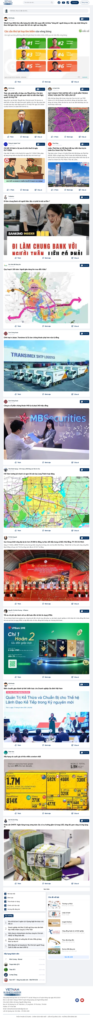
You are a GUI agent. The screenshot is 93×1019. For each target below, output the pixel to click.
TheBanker (11, 196)
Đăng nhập (85, 2)
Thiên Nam (11, 751)
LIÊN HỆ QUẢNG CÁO (54, 1016)
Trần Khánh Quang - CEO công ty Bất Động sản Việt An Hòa (24, 469)
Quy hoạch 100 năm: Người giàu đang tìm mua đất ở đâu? (25, 269)
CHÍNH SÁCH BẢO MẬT (39, 1016)
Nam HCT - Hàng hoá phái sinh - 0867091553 (23, 980)
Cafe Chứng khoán (13, 332)
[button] (75, 82)
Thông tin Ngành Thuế (14, 143)
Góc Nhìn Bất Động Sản (14, 264)
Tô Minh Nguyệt (12, 537)
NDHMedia (11, 18)
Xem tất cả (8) (69, 957)
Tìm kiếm (51, 2)
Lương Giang (13, 974)
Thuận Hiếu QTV (14, 964)
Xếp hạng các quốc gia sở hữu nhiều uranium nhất (22, 757)
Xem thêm (46, 889)
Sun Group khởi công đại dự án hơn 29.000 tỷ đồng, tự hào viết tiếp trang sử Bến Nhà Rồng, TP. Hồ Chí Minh (44, 542)
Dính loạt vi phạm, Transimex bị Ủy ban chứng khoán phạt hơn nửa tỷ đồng (31, 338)
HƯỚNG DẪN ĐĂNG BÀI (69, 1016)
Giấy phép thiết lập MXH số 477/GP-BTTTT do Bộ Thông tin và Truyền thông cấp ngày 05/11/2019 (32, 997)
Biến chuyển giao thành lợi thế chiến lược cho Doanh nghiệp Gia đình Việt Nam (33, 688)
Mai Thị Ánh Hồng (13, 820)
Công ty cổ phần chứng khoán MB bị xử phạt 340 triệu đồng (26, 406)
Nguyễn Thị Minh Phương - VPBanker (18, 610)
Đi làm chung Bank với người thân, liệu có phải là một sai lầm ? (27, 201)
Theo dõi (84, 19)
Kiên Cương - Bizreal (15, 959)
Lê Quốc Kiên (56, 88)
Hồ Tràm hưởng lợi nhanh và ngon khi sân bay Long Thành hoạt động (29, 474)
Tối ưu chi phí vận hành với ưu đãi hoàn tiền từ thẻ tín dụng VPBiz (28, 615)
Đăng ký (74, 2)
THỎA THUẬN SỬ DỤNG (23, 1016)
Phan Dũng (55, 143)
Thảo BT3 (12, 969)
